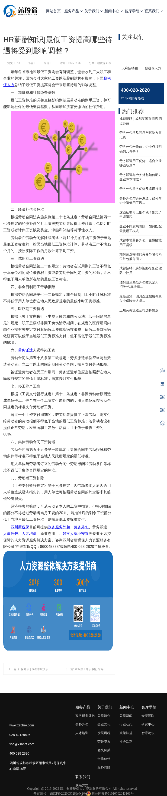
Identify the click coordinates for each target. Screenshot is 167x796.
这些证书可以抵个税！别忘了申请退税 (140, 214)
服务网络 (103, 767)
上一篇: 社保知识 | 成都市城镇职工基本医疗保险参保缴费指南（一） (50, 669)
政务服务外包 (59, 527)
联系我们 (154, 11)
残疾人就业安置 (76, 534)
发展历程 (103, 733)
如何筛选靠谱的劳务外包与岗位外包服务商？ (140, 256)
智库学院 (134, 11)
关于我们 (93, 11)
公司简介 (103, 716)
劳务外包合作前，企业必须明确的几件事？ (140, 149)
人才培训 (29, 534)
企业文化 (103, 724)
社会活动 (125, 741)
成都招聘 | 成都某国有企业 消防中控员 (140, 270)
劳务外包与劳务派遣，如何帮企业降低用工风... (140, 200)
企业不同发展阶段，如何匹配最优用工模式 (140, 228)
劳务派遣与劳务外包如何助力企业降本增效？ (140, 177)
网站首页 (53, 11)
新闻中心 (113, 11)
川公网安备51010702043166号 (110, 793)
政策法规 (125, 733)
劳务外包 (81, 527)
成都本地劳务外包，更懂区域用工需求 (140, 242)
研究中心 (147, 724)
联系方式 (81, 785)
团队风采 (103, 750)
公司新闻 (125, 716)
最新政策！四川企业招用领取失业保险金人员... (140, 298)
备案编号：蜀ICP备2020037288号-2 (58, 793)
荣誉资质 (103, 741)
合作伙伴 (103, 759)
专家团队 (147, 716)
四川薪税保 (20, 527)
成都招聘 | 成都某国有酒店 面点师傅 (140, 121)
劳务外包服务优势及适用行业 (140, 189)
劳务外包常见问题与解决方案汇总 (140, 135)
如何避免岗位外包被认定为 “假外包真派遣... (138, 284)
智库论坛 (147, 733)
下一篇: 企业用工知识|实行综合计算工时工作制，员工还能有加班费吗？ (109, 669)
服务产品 (73, 11)
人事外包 (10, 534)
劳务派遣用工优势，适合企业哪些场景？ (140, 163)
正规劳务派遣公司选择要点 (138, 310)
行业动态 (125, 724)
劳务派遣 (25, 350)
